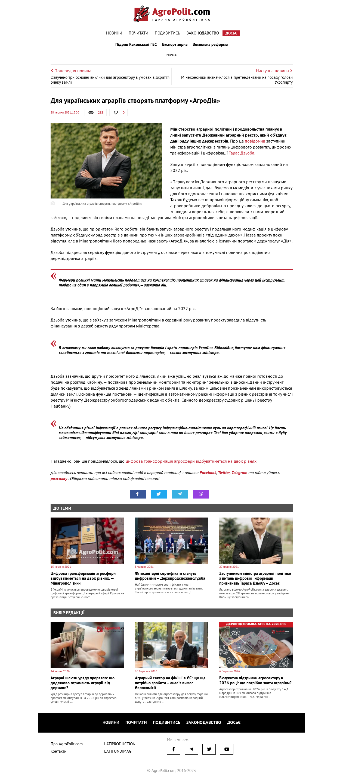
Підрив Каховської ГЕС (135, 45)
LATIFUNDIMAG (117, 752)
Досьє (231, 33)
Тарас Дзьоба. (242, 155)
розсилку (59, 481)
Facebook (208, 475)
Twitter (224, 475)
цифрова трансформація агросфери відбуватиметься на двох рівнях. (191, 463)
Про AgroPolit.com (67, 745)
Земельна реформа (211, 45)
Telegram (239, 475)
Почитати (138, 33)
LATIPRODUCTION (119, 745)
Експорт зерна (174, 45)
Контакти (58, 752)
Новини (114, 33)
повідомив (255, 143)
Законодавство (203, 33)
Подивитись (167, 33)
